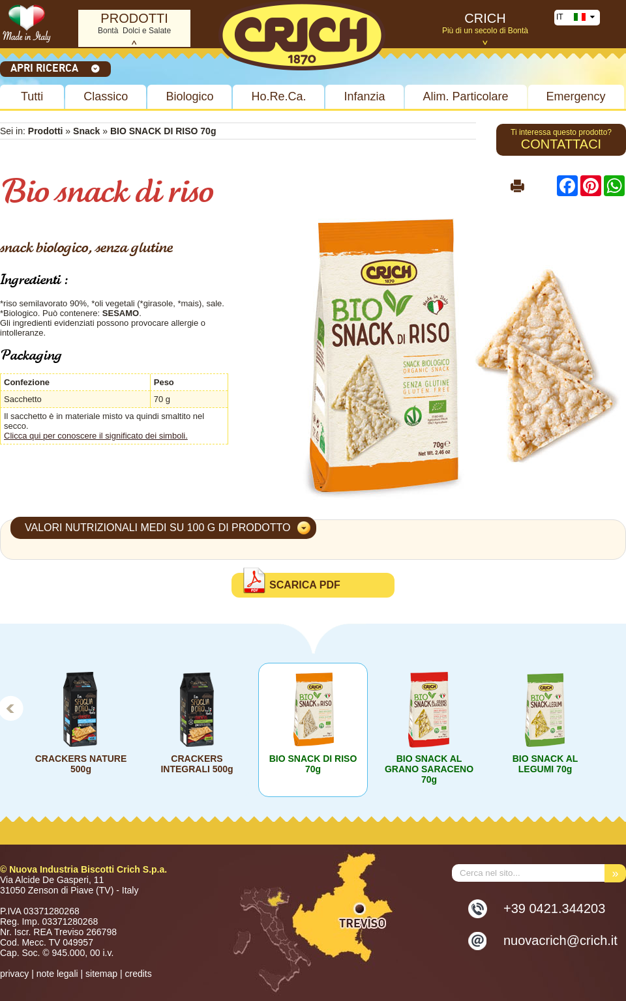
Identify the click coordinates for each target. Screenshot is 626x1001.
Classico (105, 96)
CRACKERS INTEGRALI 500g (196, 763)
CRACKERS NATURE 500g (81, 763)
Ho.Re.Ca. (278, 96)
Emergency (576, 96)
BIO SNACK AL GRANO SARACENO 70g (429, 769)
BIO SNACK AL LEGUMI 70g (545, 763)
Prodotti (45, 131)
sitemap (101, 973)
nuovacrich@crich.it (560, 940)
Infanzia (364, 96)
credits (138, 973)
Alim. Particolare (466, 96)
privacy (14, 973)
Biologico (189, 96)
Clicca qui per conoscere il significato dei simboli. (96, 436)
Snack (87, 131)
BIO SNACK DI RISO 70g (313, 763)
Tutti (32, 96)
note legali (57, 973)
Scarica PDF (304, 584)
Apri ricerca (55, 67)
